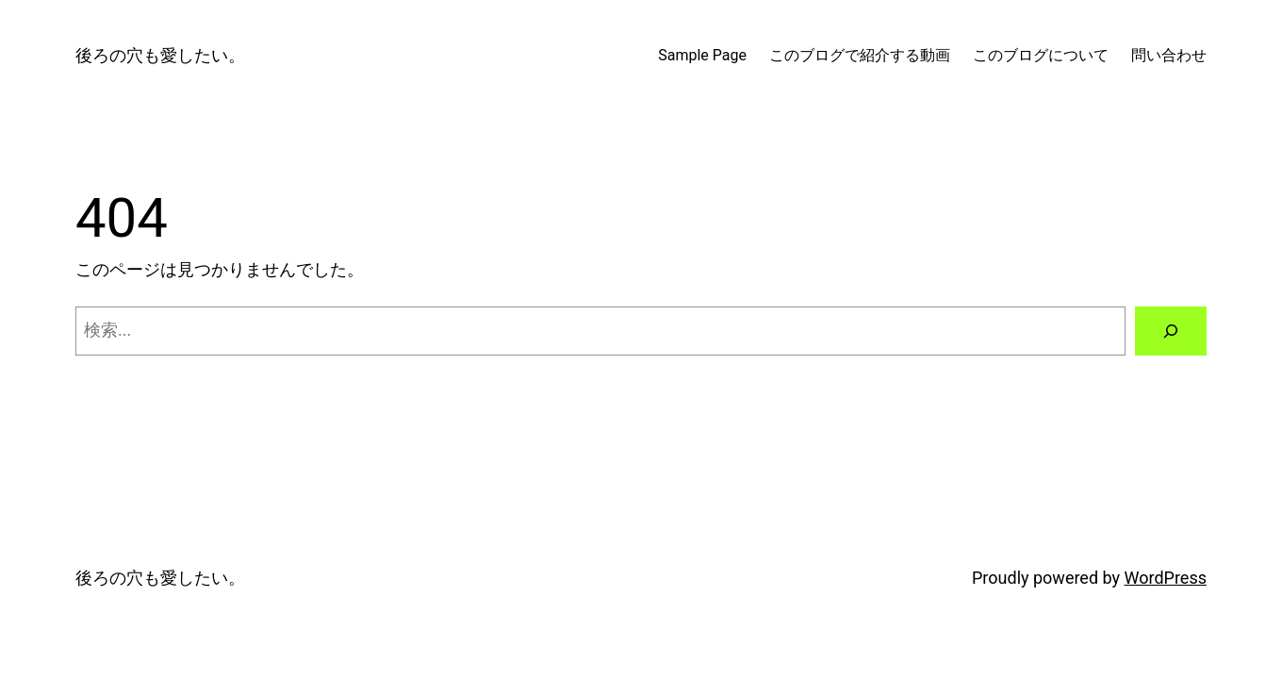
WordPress (1166, 578)
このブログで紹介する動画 (859, 55)
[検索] (1171, 331)
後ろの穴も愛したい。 (160, 55)
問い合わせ (1169, 55)
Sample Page (702, 55)
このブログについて (1041, 55)
